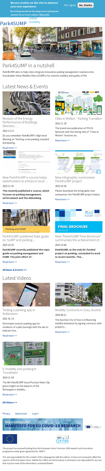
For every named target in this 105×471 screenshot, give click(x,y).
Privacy (6, 413)
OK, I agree (70, 5)
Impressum (21, 413)
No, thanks (85, 5)
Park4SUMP (13, 23)
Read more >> (10, 147)
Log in (35, 413)
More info (44, 14)
